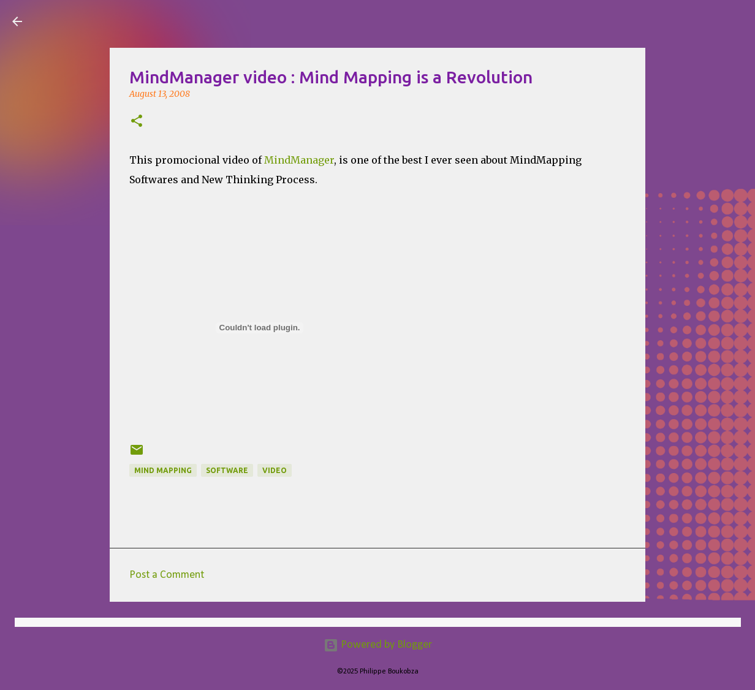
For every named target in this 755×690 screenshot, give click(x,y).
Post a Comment (166, 575)
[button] (136, 122)
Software (227, 470)
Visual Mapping (103, 21)
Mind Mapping (163, 470)
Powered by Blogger (378, 645)
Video (274, 470)
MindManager (299, 160)
